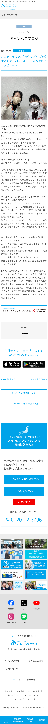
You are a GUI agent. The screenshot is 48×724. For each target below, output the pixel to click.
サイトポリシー (13, 695)
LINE (24, 622)
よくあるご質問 (36, 660)
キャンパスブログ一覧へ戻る (25, 403)
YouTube (36, 608)
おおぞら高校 (8, 8)
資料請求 (42, 720)
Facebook (11, 608)
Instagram (11, 622)
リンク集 (31, 699)
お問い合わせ (12, 668)
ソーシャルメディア (32, 695)
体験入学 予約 (30, 720)
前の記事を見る (10, 379)
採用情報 (20, 691)
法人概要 (8, 691)
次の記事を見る (37, 379)
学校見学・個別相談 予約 (18, 720)
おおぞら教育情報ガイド (24, 636)
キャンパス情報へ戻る (25, 392)
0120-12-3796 (26, 519)
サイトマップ (18, 699)
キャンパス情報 (9, 14)
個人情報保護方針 (35, 691)
